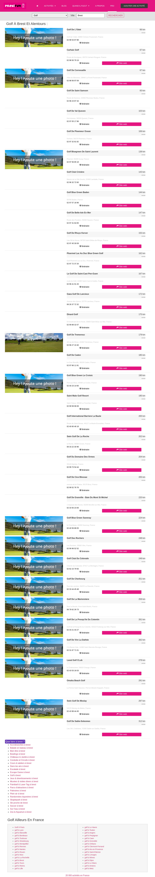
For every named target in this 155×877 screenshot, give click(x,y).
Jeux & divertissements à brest (24, 778)
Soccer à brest (16, 806)
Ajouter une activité (134, 6)
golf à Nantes (20, 849)
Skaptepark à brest (18, 800)
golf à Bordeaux (21, 836)
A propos (99, 6)
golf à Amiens (90, 866)
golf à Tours (19, 863)
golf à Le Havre (91, 827)
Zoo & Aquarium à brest (20, 812)
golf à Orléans (90, 844)
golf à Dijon (89, 860)
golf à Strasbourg (22, 841)
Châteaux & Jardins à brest (22, 757)
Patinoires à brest (18, 791)
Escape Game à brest (20, 772)
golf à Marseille (21, 833)
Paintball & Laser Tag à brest (23, 784)
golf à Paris (19, 827)
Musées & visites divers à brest (24, 781)
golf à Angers (90, 833)
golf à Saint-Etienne (93, 852)
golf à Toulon (90, 830)
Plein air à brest (17, 794)
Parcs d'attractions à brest (21, 787)
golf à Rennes (20, 846)
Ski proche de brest (19, 803)
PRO (112, 6)
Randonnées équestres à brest (24, 797)
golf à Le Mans (91, 863)
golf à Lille (19, 868)
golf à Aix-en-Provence (94, 849)
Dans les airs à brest (19, 766)
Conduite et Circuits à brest (22, 760)
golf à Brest (19, 860)
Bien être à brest (17, 751)
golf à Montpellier (22, 844)
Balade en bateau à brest (21, 748)
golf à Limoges (91, 855)
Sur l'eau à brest (17, 809)
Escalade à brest (17, 769)
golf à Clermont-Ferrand (94, 846)
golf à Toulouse (21, 838)
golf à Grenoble (91, 841)
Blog (64, 6)
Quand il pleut (80, 6)
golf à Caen (89, 838)
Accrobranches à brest (20, 745)
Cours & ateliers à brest (20, 763)
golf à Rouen (20, 852)
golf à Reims (20, 866)
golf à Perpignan (91, 836)
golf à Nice (19, 855)
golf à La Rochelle (22, 858)
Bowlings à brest (17, 754)
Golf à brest (15, 775)
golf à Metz (89, 868)
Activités (50, 6)
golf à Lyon (19, 830)
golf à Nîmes (90, 858)
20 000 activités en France (77, 875)
